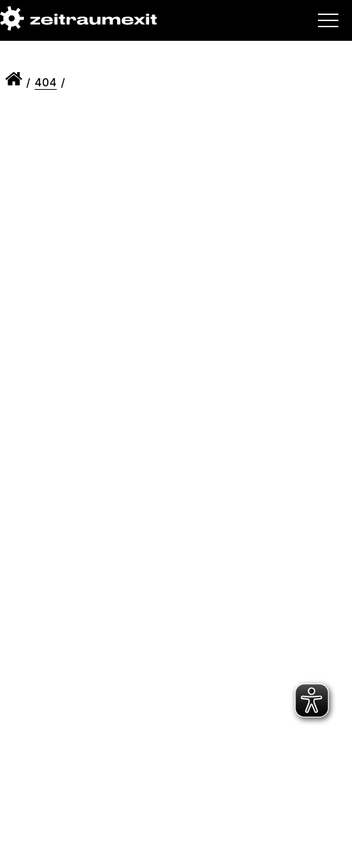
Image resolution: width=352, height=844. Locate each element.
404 (46, 82)
